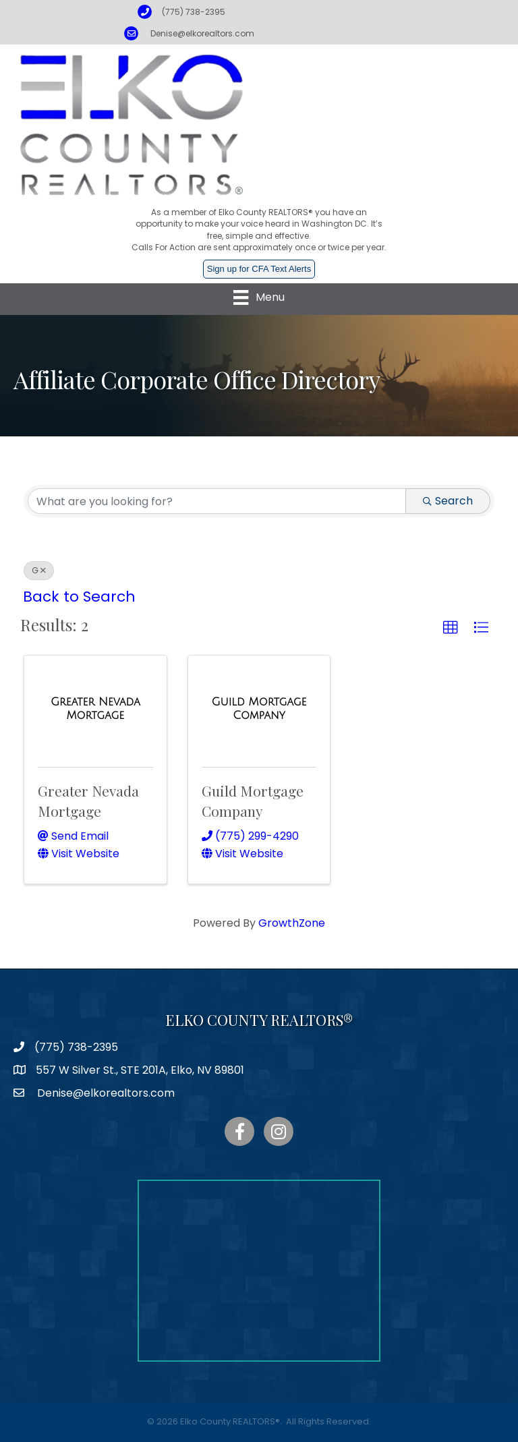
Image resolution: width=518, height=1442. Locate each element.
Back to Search (79, 596)
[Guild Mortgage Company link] (259, 708)
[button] (450, 627)
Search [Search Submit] (448, 501)
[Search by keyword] (217, 501)
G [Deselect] (39, 570)
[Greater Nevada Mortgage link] (95, 708)
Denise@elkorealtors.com (202, 33)
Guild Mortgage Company (253, 800)
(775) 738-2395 (193, 12)
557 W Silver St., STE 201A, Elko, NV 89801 (140, 1070)
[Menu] (258, 297)
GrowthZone (291, 923)
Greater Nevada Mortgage (88, 800)
